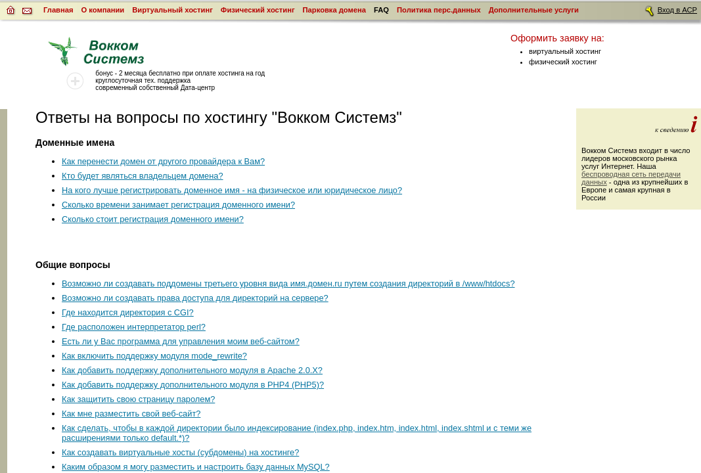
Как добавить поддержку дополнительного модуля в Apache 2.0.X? (192, 370)
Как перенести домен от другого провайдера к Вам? (163, 161)
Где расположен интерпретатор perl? (134, 327)
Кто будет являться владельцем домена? (142, 176)
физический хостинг (563, 62)
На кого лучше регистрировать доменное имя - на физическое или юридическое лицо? (232, 190)
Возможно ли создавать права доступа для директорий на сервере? (195, 298)
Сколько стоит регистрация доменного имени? (153, 219)
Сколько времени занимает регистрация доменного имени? (178, 205)
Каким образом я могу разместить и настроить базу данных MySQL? (196, 467)
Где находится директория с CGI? (128, 312)
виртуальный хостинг (565, 51)
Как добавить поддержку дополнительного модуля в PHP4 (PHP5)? (193, 385)
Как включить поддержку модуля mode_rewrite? (154, 356)
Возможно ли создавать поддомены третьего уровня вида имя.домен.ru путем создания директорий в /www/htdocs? (288, 283)
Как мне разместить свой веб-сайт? (131, 413)
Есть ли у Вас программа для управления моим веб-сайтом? (181, 341)
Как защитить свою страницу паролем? (138, 399)
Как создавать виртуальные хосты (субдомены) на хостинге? (180, 452)
